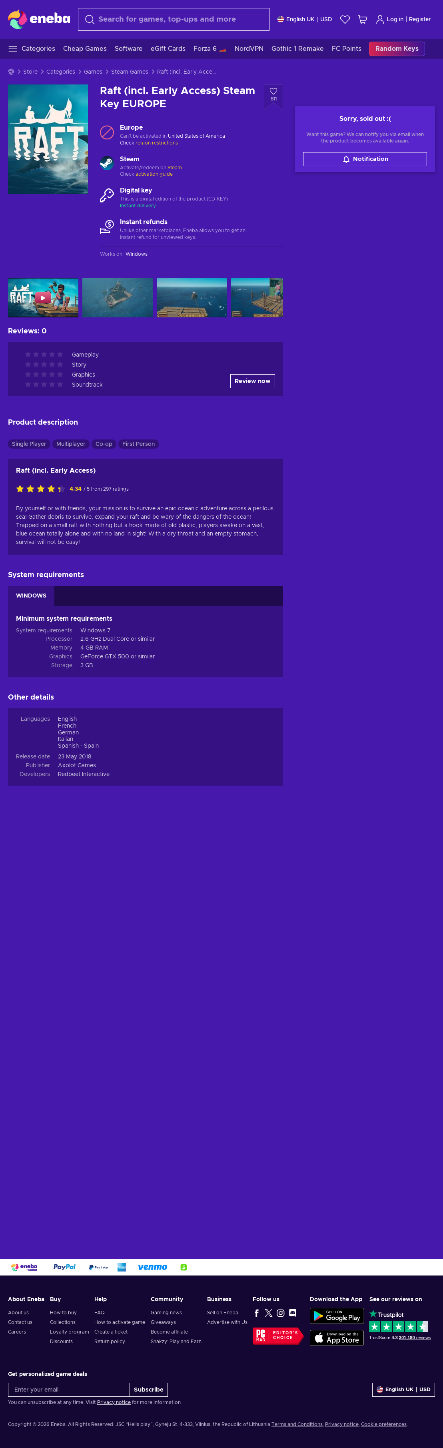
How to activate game (119, 1322)
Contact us (20, 1322)
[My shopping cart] (362, 19)
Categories (60, 72)
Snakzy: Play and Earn (176, 1341)
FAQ (99, 1312)
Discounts (61, 1341)
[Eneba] (39, 19)
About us (18, 1312)
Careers (17, 1332)
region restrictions (157, 142)
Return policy (109, 1341)
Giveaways (163, 1322)
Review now (253, 798)
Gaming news (166, 1312)
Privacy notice (114, 1402)
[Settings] (304, 19)
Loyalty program (69, 1332)
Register (420, 19)
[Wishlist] (345, 19)
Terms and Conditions (297, 1424)
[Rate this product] (43, 907)
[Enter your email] (69, 1390)
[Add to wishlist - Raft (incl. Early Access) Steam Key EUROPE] (273, 97)
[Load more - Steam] (107, 164)
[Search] (173, 19)
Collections (63, 1322)
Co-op (104, 861)
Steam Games (129, 72)
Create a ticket (111, 1332)
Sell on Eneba (222, 1312)
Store (30, 72)
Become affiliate (169, 1332)
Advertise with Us (227, 1322)
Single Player (29, 861)
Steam (175, 167)
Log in (389, 19)
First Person (138, 861)
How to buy (63, 1312)
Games (93, 72)
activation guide (154, 174)
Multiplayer (71, 861)
